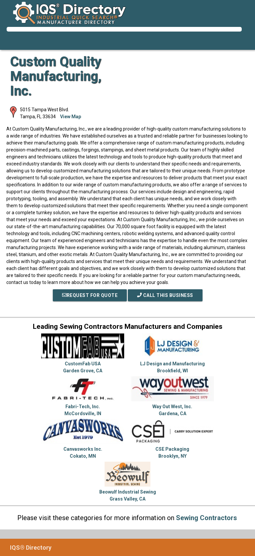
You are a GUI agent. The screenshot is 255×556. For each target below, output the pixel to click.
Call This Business (165, 295)
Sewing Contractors (206, 518)
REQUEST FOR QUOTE (90, 295)
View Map (70, 116)
